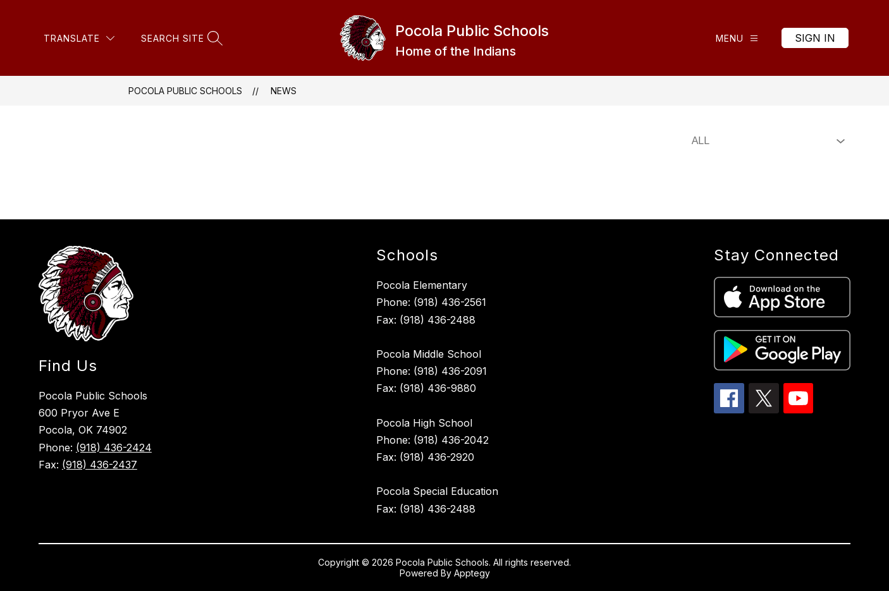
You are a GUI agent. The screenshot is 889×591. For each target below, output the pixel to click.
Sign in (815, 38)
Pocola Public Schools (185, 90)
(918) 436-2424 (114, 447)
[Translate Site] (79, 38)
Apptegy (472, 573)
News (284, 90)
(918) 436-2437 (99, 464)
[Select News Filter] (766, 141)
